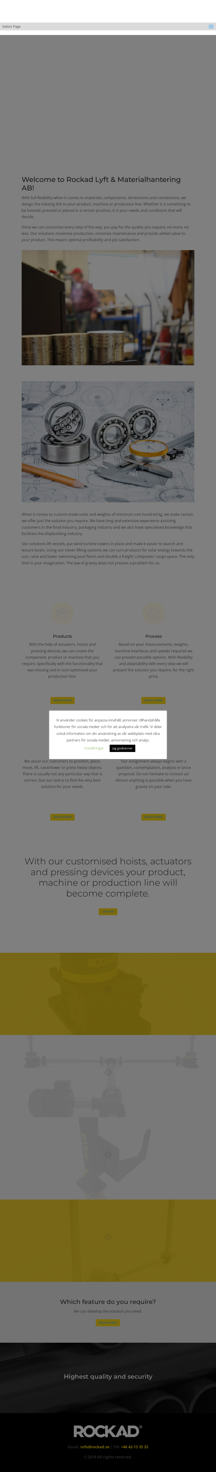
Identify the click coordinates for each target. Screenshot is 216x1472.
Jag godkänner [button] (122, 748)
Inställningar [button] (94, 748)
